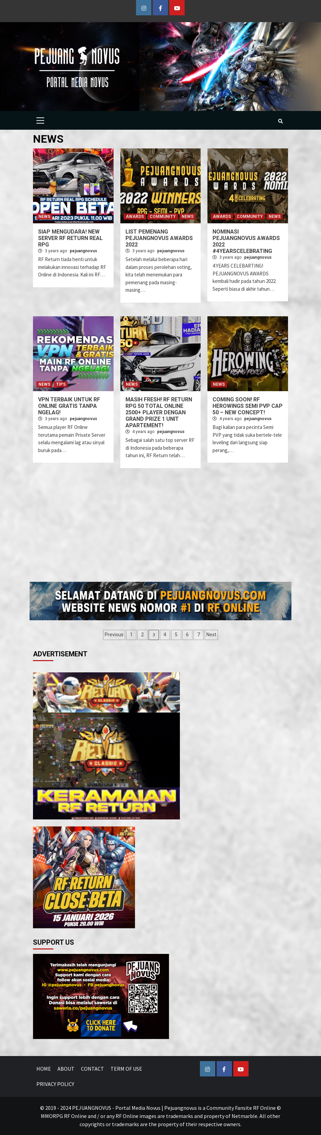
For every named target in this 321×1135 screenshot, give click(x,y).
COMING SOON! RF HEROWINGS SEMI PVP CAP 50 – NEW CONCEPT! (248, 406)
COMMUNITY (163, 216)
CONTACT (92, 1068)
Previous (114, 634)
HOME (43, 1068)
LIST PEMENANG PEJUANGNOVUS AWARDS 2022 (159, 238)
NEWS (44, 216)
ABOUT (65, 1068)
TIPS (61, 384)
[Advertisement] (175, 529)
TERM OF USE (126, 1068)
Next (211, 634)
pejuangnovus (83, 251)
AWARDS (135, 216)
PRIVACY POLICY (55, 1084)
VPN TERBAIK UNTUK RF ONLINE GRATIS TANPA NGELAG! (69, 406)
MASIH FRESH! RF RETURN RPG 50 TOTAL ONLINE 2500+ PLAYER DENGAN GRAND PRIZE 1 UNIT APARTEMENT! (158, 412)
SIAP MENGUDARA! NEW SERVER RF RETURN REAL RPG (70, 238)
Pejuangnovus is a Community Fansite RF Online (220, 1107)
